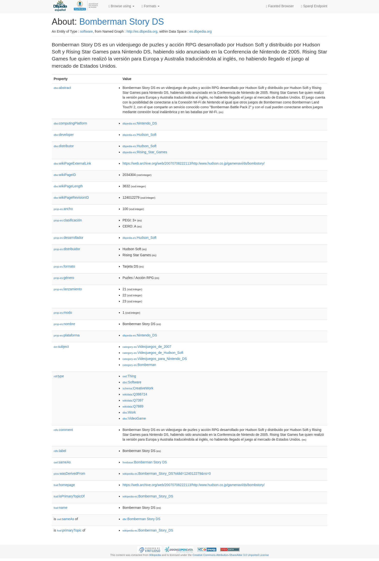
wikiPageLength (68, 186)
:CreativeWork (138, 388)
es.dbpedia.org (200, 31)
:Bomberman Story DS (145, 462)
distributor (64, 146)
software (86, 31)
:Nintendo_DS (140, 123)
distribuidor (67, 249)
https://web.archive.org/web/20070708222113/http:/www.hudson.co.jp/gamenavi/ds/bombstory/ (194, 163)
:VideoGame (134, 418)
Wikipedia (155, 555)
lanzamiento (68, 289)
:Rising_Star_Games (145, 152)
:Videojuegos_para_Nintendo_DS (155, 359)
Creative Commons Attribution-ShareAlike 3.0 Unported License (230, 555)
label (60, 451)
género (64, 278)
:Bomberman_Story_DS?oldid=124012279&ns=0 (167, 473)
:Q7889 (133, 406)
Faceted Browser (280, 6)
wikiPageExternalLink (72, 163)
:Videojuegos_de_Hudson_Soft (153, 353)
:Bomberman (139, 365)
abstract (62, 88)
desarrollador (68, 238)
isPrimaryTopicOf (69, 496)
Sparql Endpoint (314, 6)
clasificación (68, 220)
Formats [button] (151, 6)
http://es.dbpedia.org (141, 31)
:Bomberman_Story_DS (148, 496)
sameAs (62, 462)
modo (63, 312)
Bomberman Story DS (121, 22)
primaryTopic (69, 530)
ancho (63, 209)
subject (61, 347)
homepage (64, 485)
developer (64, 135)
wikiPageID (65, 175)
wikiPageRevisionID (71, 197)
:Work (129, 412)
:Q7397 (133, 400)
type (59, 376)
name (60, 508)
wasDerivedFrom (69, 473)
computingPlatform (70, 123)
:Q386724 (135, 394)
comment (63, 430)
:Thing (129, 376)
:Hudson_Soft (139, 135)
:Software (132, 382)
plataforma (67, 335)
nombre (64, 324)
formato (64, 266)
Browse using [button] (121, 6)
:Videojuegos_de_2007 (147, 347)
